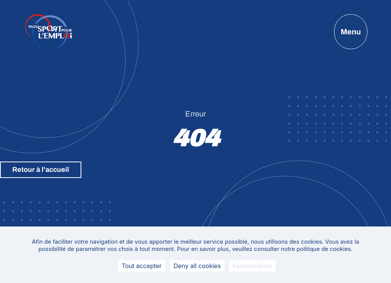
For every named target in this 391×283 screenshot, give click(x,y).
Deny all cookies (197, 266)
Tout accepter (142, 266)
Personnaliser (252, 266)
